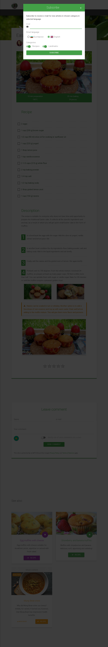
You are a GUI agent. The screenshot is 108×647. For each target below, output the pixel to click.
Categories (31, 42)
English (54, 37)
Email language (32, 32)
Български (35, 37)
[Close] (81, 8)
